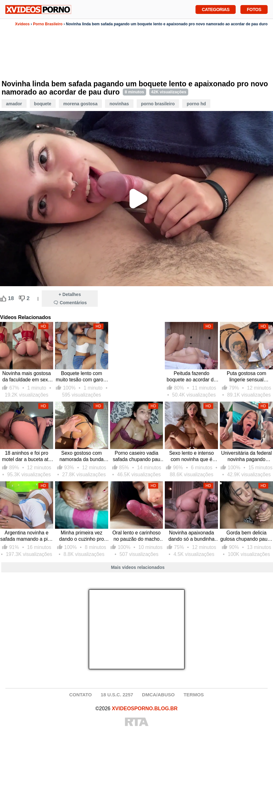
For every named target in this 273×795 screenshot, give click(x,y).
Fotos (254, 8)
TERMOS (193, 694)
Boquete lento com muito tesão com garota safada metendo (81, 377)
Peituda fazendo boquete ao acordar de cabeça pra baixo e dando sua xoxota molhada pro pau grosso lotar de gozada (191, 377)
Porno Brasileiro (47, 24)
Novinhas (119, 103)
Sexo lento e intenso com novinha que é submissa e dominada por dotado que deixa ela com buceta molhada (191, 456)
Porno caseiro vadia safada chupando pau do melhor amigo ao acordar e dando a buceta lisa (136, 456)
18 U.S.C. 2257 (117, 694)
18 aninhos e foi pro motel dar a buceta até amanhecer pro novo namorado (26, 456)
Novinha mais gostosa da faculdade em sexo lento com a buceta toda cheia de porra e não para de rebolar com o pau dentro (26, 377)
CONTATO (80, 694)
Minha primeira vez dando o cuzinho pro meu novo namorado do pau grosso (81, 536)
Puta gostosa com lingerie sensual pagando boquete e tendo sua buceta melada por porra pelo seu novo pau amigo (246, 377)
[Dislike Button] (22, 298)
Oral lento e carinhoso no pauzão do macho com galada (136, 536)
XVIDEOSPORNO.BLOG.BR (144, 708)
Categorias (215, 8)
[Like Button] (3, 298)
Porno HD (196, 103)
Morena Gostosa (80, 103)
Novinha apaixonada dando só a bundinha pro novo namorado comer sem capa (191, 536)
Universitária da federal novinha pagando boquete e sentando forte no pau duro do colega (246, 456)
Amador (14, 103)
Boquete (42, 103)
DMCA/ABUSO (158, 694)
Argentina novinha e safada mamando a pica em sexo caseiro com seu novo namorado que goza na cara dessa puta (26, 536)
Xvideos (22, 24)
